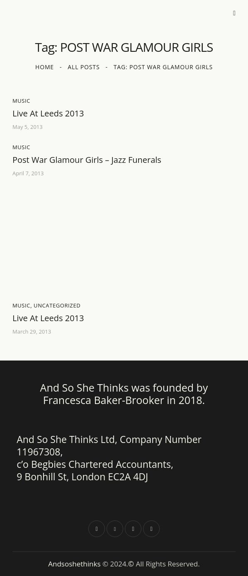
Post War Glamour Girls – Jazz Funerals (86, 160)
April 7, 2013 (28, 173)
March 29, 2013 (31, 331)
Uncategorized (57, 305)
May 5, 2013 (27, 127)
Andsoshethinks (75, 564)
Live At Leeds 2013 (48, 113)
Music (21, 100)
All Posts (84, 67)
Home (44, 67)
